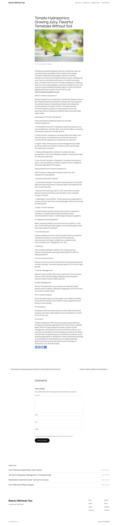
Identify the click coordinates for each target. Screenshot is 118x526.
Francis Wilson (43, 64)
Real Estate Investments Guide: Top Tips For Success (29, 480)
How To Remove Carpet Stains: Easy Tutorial (25, 470)
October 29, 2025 (105, 480)
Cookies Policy (95, 3)
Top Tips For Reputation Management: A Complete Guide (30, 475)
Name (36, 415)
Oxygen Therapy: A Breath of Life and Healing (93, 369)
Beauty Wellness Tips (17, 3)
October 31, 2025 (105, 475)
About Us (78, 3)
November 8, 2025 (105, 470)
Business (50, 64)
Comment (37, 395)
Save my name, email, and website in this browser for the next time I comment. (54, 436)
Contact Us (85, 3)
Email (36, 422)
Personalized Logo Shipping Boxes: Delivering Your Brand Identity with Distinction (36, 369)
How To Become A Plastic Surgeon (21, 485)
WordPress (106, 521)
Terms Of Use (105, 3)
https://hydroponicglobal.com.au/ (47, 92)
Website (37, 429)
